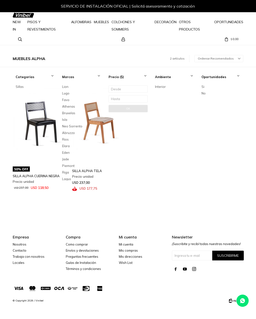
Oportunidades (228, 22)
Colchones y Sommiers (123, 25)
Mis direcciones (130, 256)
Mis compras (128, 250)
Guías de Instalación (81, 263)
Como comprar (77, 244)
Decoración (166, 22)
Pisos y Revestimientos (41, 25)
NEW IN (17, 25)
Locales (18, 263)
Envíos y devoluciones (82, 250)
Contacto (19, 250)
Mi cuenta (126, 244)
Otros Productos (189, 25)
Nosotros (19, 244)
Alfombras (81, 22)
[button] (235, 7)
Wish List (126, 263)
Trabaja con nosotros (29, 256)
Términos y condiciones (83, 269)
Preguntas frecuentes (82, 256)
